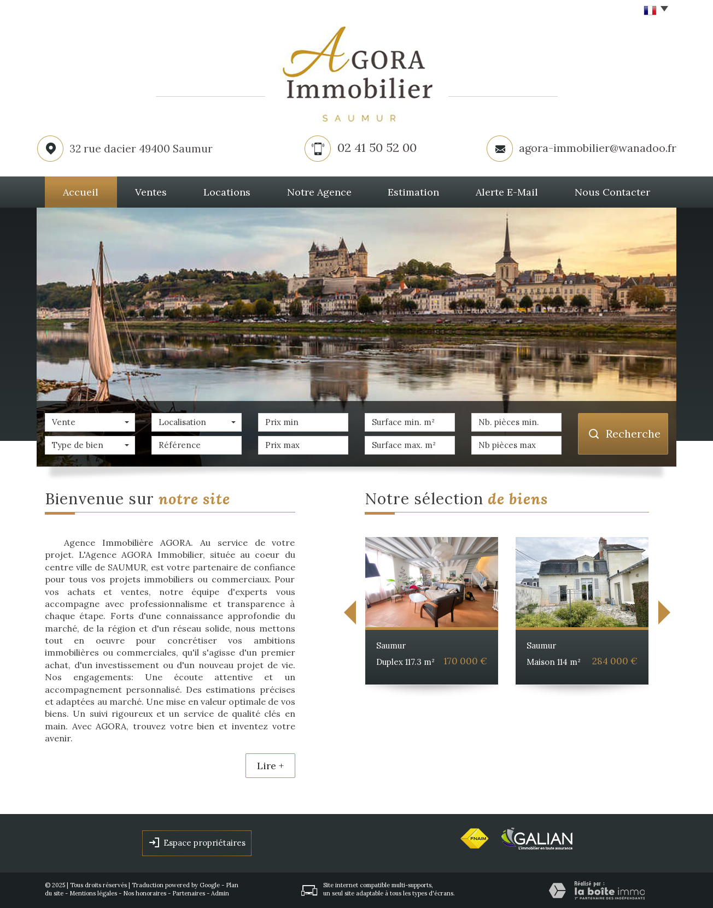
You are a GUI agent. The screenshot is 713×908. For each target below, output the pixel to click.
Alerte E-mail (507, 192)
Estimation (413, 192)
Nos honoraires (144, 893)
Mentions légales (93, 893)
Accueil (80, 192)
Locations (226, 192)
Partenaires (188, 893)
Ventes (151, 192)
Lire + (270, 765)
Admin (220, 893)
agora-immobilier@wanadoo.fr (597, 148)
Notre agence (319, 192)
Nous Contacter (612, 192)
